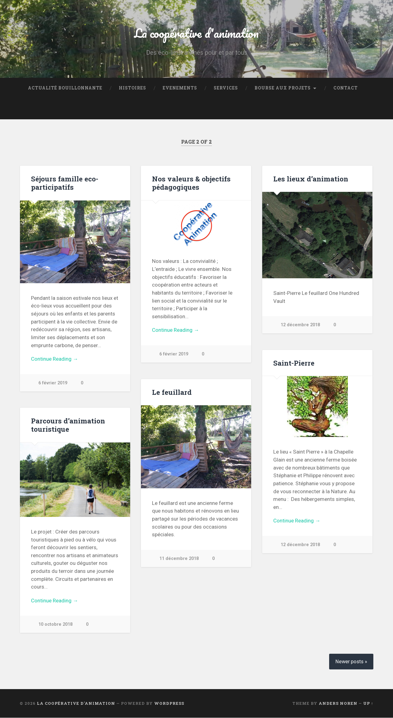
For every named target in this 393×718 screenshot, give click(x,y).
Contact (345, 88)
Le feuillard (172, 392)
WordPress (169, 703)
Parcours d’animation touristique (68, 425)
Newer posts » (351, 662)
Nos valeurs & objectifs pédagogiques (191, 183)
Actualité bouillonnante (65, 88)
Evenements (180, 88)
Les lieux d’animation (310, 178)
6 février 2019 (53, 383)
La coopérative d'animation (196, 32)
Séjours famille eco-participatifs (64, 183)
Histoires (132, 88)
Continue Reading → (54, 359)
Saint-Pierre (293, 362)
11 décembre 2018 (179, 558)
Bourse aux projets (283, 88)
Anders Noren (338, 703)
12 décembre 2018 (300, 325)
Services (226, 88)
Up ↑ (368, 703)
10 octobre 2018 (55, 624)
